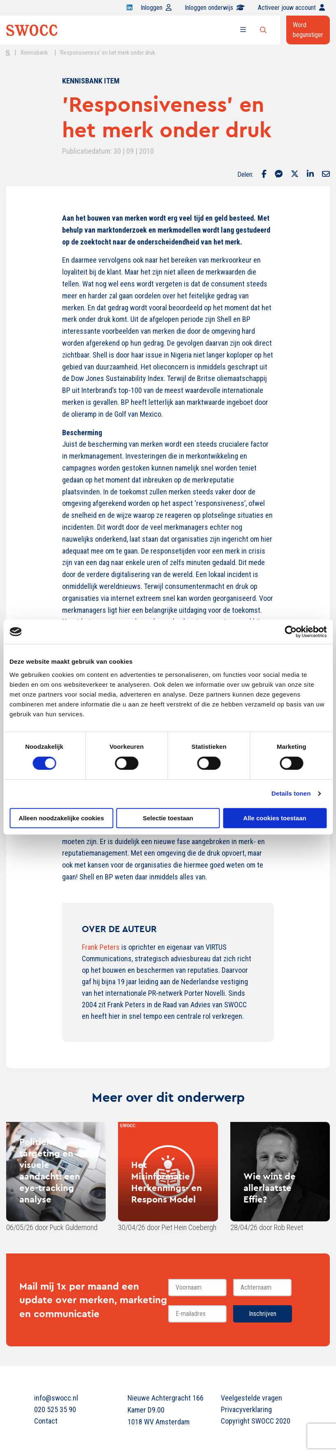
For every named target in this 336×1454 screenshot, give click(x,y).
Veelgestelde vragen (251, 1398)
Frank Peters (101, 947)
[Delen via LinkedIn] (310, 175)
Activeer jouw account (291, 8)
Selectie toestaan (168, 818)
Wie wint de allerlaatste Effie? (269, 1187)
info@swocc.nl (56, 1398)
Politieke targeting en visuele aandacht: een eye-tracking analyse (49, 1170)
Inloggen (156, 8)
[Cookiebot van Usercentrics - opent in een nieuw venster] (291, 631)
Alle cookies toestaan (274, 818)
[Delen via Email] (326, 175)
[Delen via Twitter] (295, 175)
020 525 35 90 (55, 1409)
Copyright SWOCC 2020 (255, 1421)
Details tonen (291, 793)
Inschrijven (262, 1314)
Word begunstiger (308, 30)
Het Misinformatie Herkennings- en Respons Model (166, 1182)
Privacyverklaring (246, 1409)
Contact (46, 1421)
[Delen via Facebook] (264, 175)
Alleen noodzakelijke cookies (61, 818)
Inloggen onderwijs (215, 8)
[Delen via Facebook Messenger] (279, 175)
